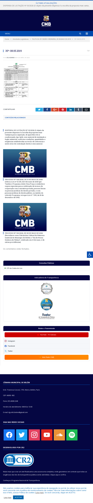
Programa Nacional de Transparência (26, 480)
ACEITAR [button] (18, 497)
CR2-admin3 (10, 57)
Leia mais (39, 492)
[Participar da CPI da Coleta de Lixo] (46, 268)
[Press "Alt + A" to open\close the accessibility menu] (90, 255)
